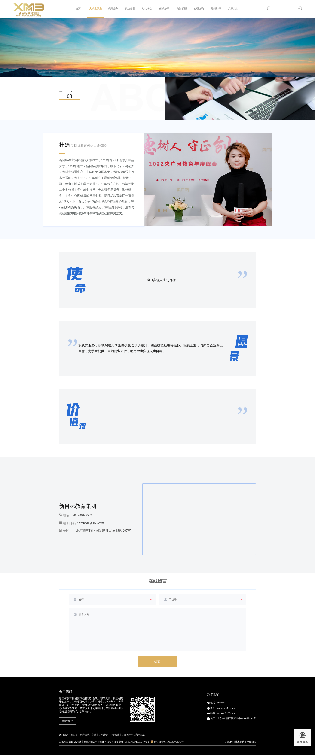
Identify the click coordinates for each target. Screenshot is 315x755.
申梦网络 (251, 741)
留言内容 (84, 614)
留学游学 (164, 8)
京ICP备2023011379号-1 (137, 741)
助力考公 (147, 8)
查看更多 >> (67, 721)
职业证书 (130, 8)
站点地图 (229, 741)
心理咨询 (199, 8)
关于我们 (233, 8)
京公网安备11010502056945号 (167, 741)
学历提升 (113, 8)
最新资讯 (216, 8)
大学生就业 (95, 8)
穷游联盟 (182, 8)
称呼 (81, 599)
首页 (78, 8)
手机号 (173, 599)
